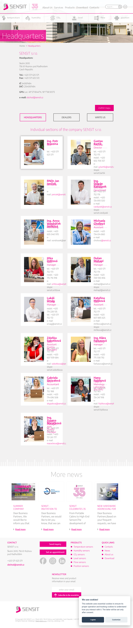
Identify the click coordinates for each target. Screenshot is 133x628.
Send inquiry (55, 544)
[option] (25, 510)
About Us (47, 7)
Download (82, 7)
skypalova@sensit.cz (56, 403)
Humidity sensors (82, 550)
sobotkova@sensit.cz (61, 363)
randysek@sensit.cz (103, 206)
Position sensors (81, 566)
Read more (20, 529)
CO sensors (79, 554)
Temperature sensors (83, 546)
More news (66, 474)
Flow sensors (80, 562)
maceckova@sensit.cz (57, 443)
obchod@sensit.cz (35, 97)
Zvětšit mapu (104, 108)
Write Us (100, 117)
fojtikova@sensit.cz (107, 403)
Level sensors (80, 558)
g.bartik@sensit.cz (106, 167)
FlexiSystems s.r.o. (41, 621)
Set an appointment (55, 552)
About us (109, 554)
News (107, 550)
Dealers (66, 117)
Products (70, 7)
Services (58, 7)
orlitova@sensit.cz (60, 284)
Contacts (94, 7)
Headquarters (33, 117)
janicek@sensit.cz (60, 194)
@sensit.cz (106, 240)
